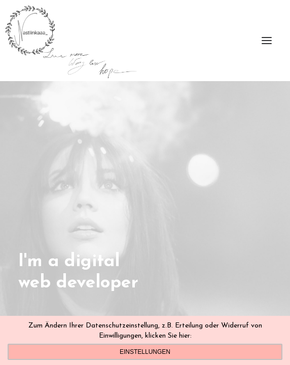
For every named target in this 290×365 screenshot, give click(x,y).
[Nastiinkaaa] (70, 41)
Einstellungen (145, 351)
